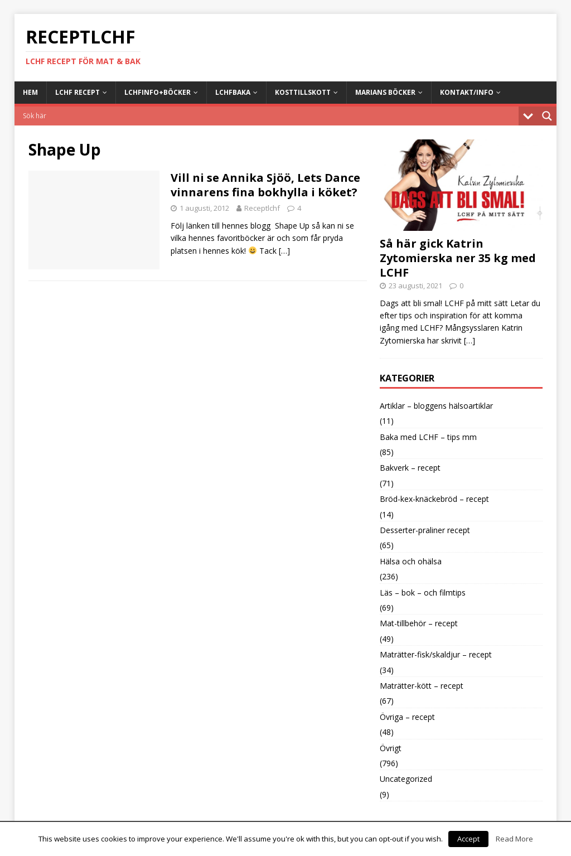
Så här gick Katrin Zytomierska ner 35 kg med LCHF (458, 258)
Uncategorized (406, 778)
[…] (284, 250)
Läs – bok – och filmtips (423, 592)
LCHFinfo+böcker (157, 92)
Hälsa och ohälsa (411, 561)
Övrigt (390, 748)
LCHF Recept (77, 92)
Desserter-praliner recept (425, 530)
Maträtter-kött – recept (421, 685)
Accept (468, 839)
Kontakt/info (466, 92)
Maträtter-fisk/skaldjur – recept (436, 654)
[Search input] (269, 116)
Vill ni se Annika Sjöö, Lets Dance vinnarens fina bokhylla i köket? (265, 185)
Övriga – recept (407, 717)
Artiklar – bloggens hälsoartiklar (436, 405)
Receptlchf (262, 208)
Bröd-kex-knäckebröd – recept (434, 499)
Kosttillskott (303, 92)
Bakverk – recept (410, 467)
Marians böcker (385, 92)
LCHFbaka (232, 92)
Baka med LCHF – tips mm (428, 437)
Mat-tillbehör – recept (419, 623)
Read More (514, 839)
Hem (30, 92)
